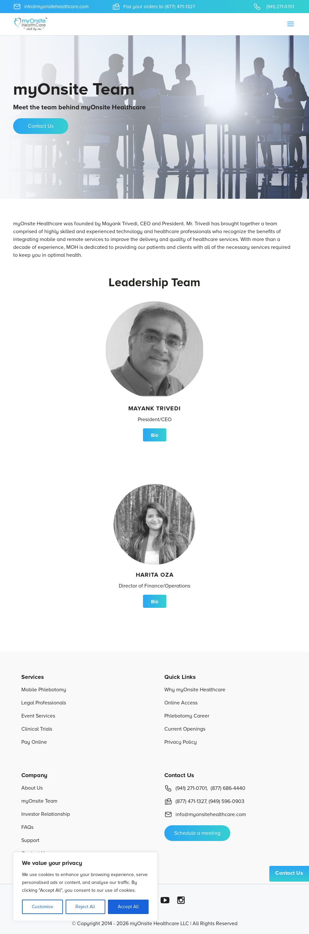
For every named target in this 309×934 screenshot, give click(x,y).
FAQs (27, 827)
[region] (85, 886)
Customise (42, 906)
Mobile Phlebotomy (43, 689)
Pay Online (34, 742)
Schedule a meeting (197, 833)
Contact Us (289, 873)
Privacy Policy (180, 742)
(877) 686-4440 (228, 788)
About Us (32, 788)
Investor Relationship (45, 814)
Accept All (128, 906)
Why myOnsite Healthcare (194, 689)
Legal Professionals (43, 703)
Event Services (38, 716)
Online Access (180, 703)
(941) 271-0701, (186, 788)
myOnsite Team (39, 801)
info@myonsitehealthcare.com (205, 814)
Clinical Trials (36, 729)
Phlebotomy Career (186, 716)
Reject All (85, 906)
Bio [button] (154, 435)
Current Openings (184, 729)
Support (30, 840)
